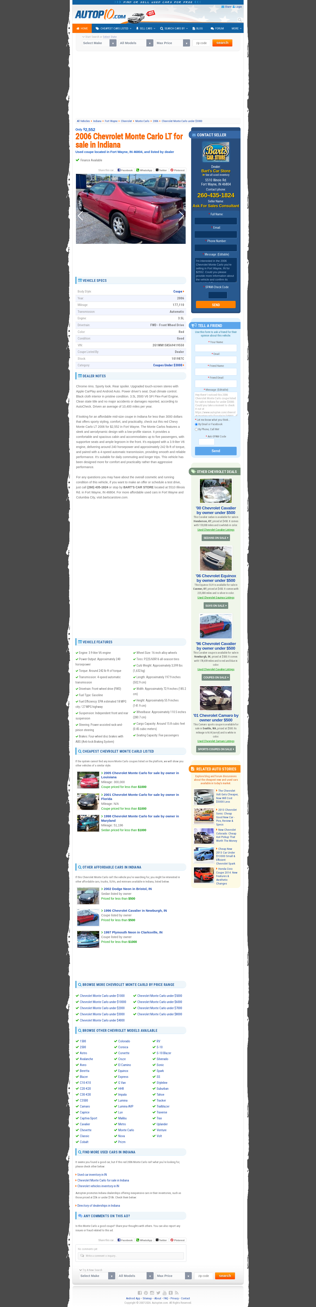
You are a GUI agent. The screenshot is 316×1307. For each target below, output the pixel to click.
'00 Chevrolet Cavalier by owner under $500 (216, 510)
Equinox (123, 1071)
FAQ (166, 1298)
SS (158, 1077)
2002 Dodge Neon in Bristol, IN (128, 889)
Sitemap (147, 1298)
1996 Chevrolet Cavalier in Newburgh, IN (135, 910)
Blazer (84, 1077)
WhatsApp (146, 170)
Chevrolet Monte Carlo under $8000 (159, 1014)
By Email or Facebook (209, 424)
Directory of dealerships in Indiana (98, 1206)
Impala (122, 1095)
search (222, 43)
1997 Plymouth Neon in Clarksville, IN (133, 932)
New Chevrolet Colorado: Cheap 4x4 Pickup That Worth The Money (226, 831)
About (157, 1298)
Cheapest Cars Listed (112, 28)
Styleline (162, 1083)
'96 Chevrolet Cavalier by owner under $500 (216, 644)
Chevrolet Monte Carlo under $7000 (159, 1008)
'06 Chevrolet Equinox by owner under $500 (216, 577)
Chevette (86, 1130)
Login (238, 6)
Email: (216, 228)
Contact (185, 1298)
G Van (122, 1083)
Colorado (124, 1041)
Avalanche (86, 1059)
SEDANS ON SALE (215, 537)
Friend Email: (216, 377)
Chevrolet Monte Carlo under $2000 (102, 1008)
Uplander (162, 1124)
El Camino (124, 1065)
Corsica (123, 1047)
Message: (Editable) (216, 254)
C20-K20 (85, 1089)
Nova (121, 1136)
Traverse (162, 1112)
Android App (133, 1298)
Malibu (122, 1118)
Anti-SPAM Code (216, 436)
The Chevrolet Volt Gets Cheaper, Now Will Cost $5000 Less (226, 793)
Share (228, 6)
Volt (159, 1136)
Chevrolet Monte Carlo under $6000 (159, 1002)
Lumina (122, 1100)
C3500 (84, 1100)
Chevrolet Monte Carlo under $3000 (102, 1014)
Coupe (177, 291)
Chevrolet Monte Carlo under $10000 (103, 1002)
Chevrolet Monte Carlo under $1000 (102, 996)
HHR (121, 1089)
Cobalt (84, 1142)
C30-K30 (85, 1095)
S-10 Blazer (164, 1053)
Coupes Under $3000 (167, 365)
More (235, 28)
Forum (217, 28)
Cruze (122, 1059)
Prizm (122, 1142)
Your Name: (215, 342)
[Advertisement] (158, 85)
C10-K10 (85, 1083)
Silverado (162, 1059)
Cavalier (85, 1124)
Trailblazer (163, 1106)
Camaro (85, 1106)
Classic (84, 1136)
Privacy (175, 1298)
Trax (159, 1118)
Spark (160, 1071)
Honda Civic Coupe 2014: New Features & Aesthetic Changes (226, 869)
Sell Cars (144, 28)
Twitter (161, 170)
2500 (83, 1047)
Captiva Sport (88, 1118)
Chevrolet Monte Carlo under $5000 (159, 996)
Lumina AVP (125, 1106)
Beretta (84, 1071)
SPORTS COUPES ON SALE (215, 746)
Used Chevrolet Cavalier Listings (215, 529)
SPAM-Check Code (216, 287)
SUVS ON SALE (215, 604)
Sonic (160, 1065)
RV (158, 1041)
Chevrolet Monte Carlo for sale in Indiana (103, 1180)
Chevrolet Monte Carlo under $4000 (102, 1020)
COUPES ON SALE (215, 675)
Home (82, 28)
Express (123, 1077)
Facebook (127, 170)
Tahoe (160, 1095)
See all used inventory (217, 174)
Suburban (163, 1089)
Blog (198, 28)
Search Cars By (172, 28)
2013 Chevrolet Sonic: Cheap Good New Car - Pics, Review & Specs (227, 812)
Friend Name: (216, 365)
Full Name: (215, 214)
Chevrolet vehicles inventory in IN (98, 1186)
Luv (120, 1112)
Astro (83, 1053)
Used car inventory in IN (92, 1175)
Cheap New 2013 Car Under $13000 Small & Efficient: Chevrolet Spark (226, 850)
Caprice (85, 1112)
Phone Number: (215, 241)
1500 (83, 1041)
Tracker (161, 1100)
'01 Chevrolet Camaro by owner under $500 (216, 715)
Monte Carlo (126, 1130)
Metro (122, 1124)
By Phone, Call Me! (207, 429)
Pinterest (179, 170)
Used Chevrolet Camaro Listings (215, 738)
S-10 (160, 1047)
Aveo (83, 1065)
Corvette (123, 1053)
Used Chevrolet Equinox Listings (215, 596)
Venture (162, 1130)
